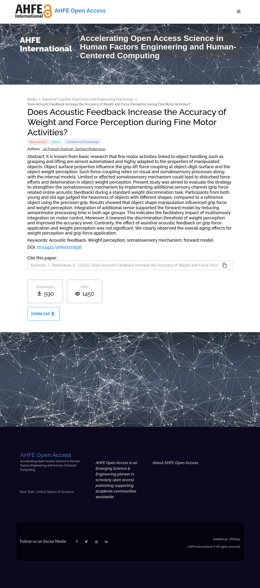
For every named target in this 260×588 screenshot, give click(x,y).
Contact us (220, 539)
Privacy (235, 539)
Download (43, 314)
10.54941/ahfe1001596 (59, 247)
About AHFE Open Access (175, 463)
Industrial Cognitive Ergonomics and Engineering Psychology (87, 99)
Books (32, 99)
